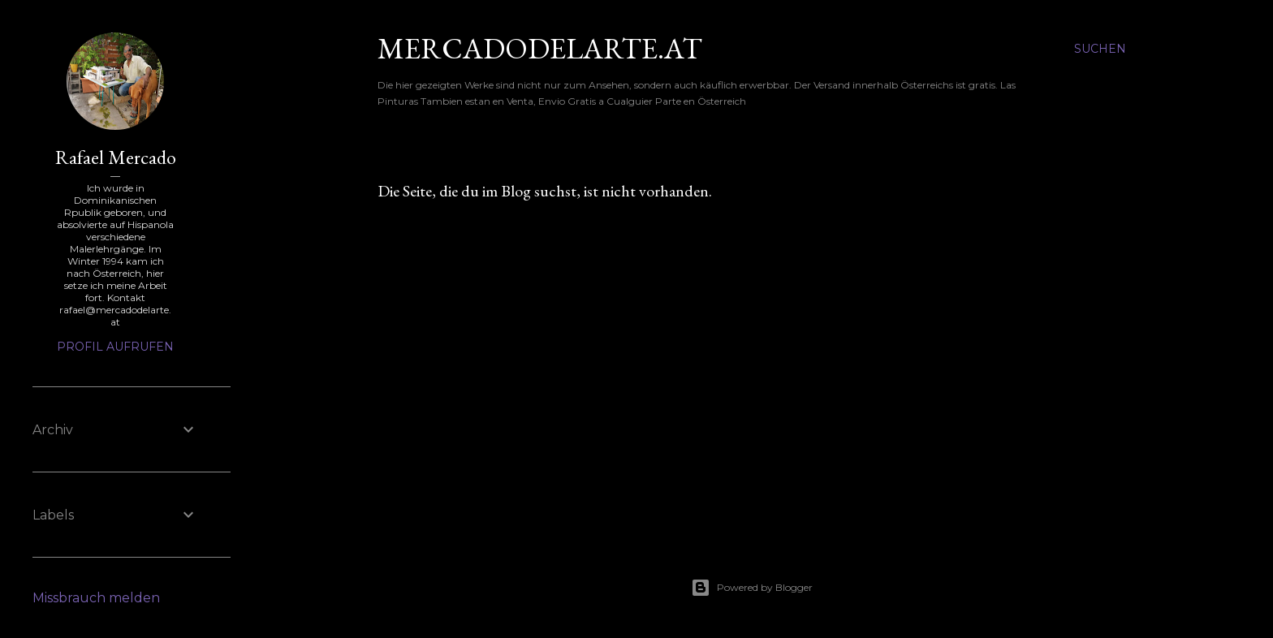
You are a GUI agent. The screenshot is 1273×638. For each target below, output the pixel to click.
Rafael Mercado (115, 157)
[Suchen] (1100, 48)
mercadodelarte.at (540, 48)
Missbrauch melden (96, 598)
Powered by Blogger (752, 587)
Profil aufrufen (115, 346)
